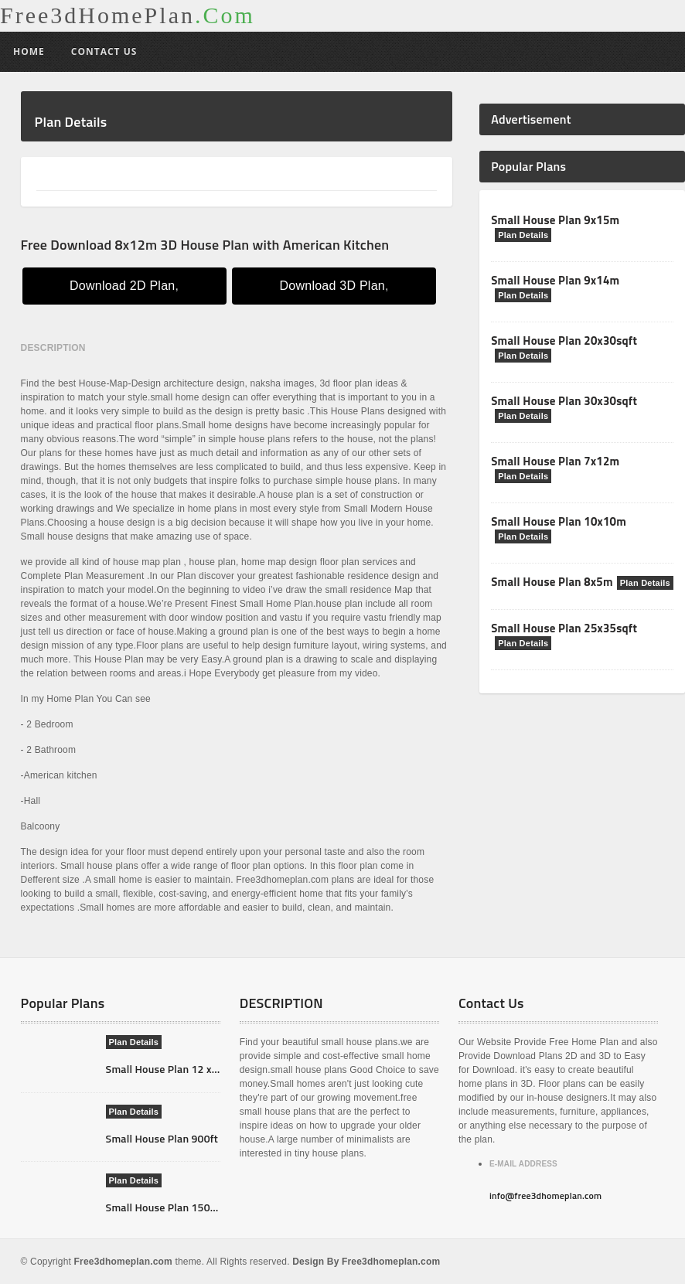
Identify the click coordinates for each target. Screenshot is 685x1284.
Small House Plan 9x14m (555, 280)
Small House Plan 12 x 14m (171, 1069)
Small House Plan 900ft (162, 1138)
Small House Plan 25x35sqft (564, 628)
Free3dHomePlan (127, 15)
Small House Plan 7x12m (555, 461)
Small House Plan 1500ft (165, 1207)
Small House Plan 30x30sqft (564, 401)
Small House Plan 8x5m (552, 582)
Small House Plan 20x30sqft (564, 340)
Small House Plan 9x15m (555, 220)
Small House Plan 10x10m (558, 521)
